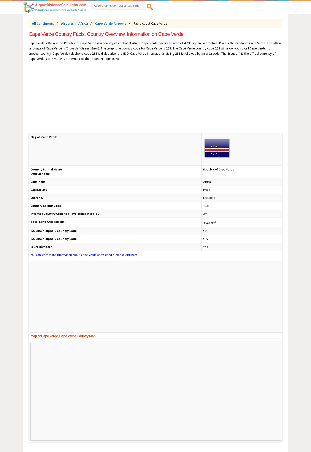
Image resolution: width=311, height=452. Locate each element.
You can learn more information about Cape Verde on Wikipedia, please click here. (84, 255)
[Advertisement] (155, 99)
